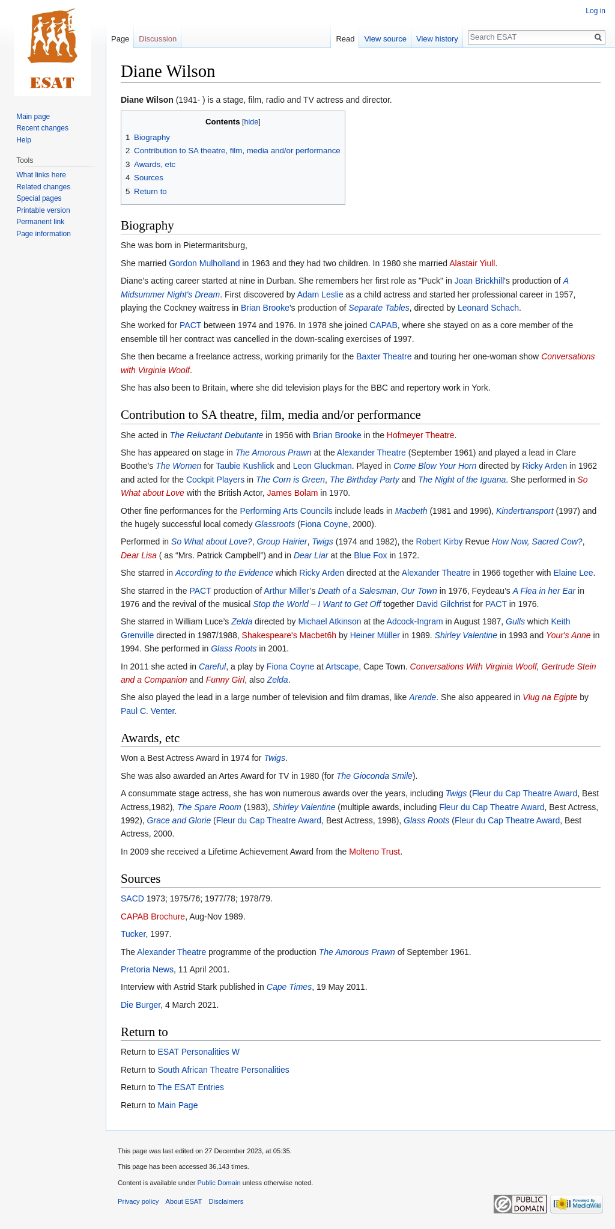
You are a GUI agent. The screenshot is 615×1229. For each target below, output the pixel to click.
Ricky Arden (545, 466)
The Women (178, 466)
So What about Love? (211, 541)
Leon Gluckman (322, 466)
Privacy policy (138, 1201)
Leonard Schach (488, 308)
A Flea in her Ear (544, 591)
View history (437, 38)
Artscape (342, 666)
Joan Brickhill (479, 280)
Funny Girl (225, 680)
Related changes (43, 187)
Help (23, 140)
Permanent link (40, 222)
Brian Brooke (265, 308)
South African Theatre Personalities (223, 1070)
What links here (41, 175)
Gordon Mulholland (204, 263)
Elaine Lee (573, 573)
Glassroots (275, 524)
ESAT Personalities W (198, 1052)
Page (120, 38)
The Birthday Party (364, 479)
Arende (422, 697)
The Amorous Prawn (273, 452)
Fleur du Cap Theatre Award (524, 793)
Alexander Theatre (371, 452)
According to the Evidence (224, 573)
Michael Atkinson (329, 621)
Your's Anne (568, 635)
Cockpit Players (215, 479)
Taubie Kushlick (245, 466)
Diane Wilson (147, 100)
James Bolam (292, 493)
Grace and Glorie (179, 820)
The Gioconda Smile (374, 776)
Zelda (241, 621)
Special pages (38, 198)
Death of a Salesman (357, 591)
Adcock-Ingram (415, 621)
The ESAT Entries (190, 1087)
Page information (43, 234)
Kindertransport (525, 511)
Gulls (515, 621)
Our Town (419, 591)
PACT (190, 325)
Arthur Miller (286, 591)
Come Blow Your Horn (434, 466)
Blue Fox (370, 555)
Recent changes (42, 128)
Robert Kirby (439, 541)
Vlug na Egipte (550, 697)
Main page (33, 116)
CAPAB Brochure (153, 916)
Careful (212, 666)
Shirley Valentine (466, 635)
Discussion (158, 38)
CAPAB (383, 325)
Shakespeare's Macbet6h (289, 635)
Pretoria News (147, 969)
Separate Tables (378, 308)
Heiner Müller (375, 635)
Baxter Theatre (383, 356)
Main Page (177, 1105)
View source (385, 38)
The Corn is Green (290, 479)
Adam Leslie (320, 294)
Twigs (322, 541)
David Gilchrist (443, 604)
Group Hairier (281, 541)
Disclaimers (226, 1201)
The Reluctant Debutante (217, 435)
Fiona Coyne (324, 524)
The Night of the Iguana (462, 479)
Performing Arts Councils (286, 511)
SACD (132, 898)
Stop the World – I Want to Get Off (317, 604)
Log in (595, 11)
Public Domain (218, 1182)
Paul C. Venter (148, 711)
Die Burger (140, 1005)
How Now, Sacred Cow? (537, 541)
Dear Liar (311, 555)
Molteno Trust (374, 851)
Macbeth (411, 511)
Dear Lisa (139, 555)
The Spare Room (209, 807)
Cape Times (289, 987)
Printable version (43, 210)
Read (345, 38)
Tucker (133, 934)
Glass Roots (233, 648)
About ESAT (184, 1201)
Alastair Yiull (472, 263)
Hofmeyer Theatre (421, 435)
